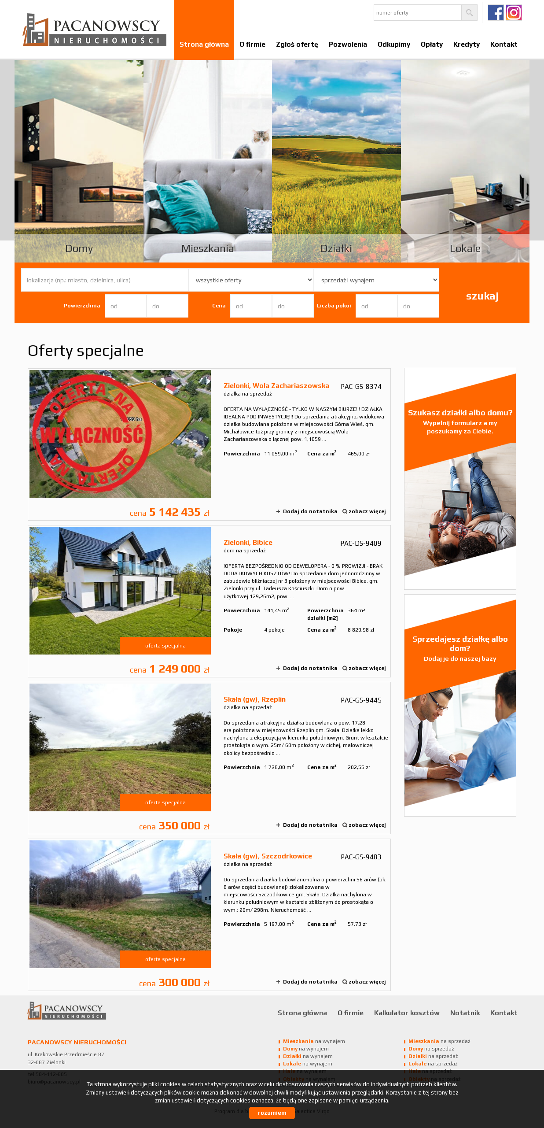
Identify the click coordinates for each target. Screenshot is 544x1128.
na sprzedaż (439, 1041)
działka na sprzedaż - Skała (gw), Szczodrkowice (209, 915)
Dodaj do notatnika (310, 511)
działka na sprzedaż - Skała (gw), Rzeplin (209, 758)
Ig (514, 12)
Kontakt (504, 44)
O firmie (252, 44)
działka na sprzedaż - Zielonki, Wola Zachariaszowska (209, 444)
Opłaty (432, 44)
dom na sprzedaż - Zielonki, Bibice (209, 601)
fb (496, 12)
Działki (336, 248)
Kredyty (466, 44)
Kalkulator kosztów (407, 1013)
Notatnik (465, 1013)
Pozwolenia (348, 44)
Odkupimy (394, 44)
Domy (79, 248)
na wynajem (314, 1041)
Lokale (465, 248)
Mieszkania (207, 248)
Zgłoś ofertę (297, 44)
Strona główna (204, 44)
